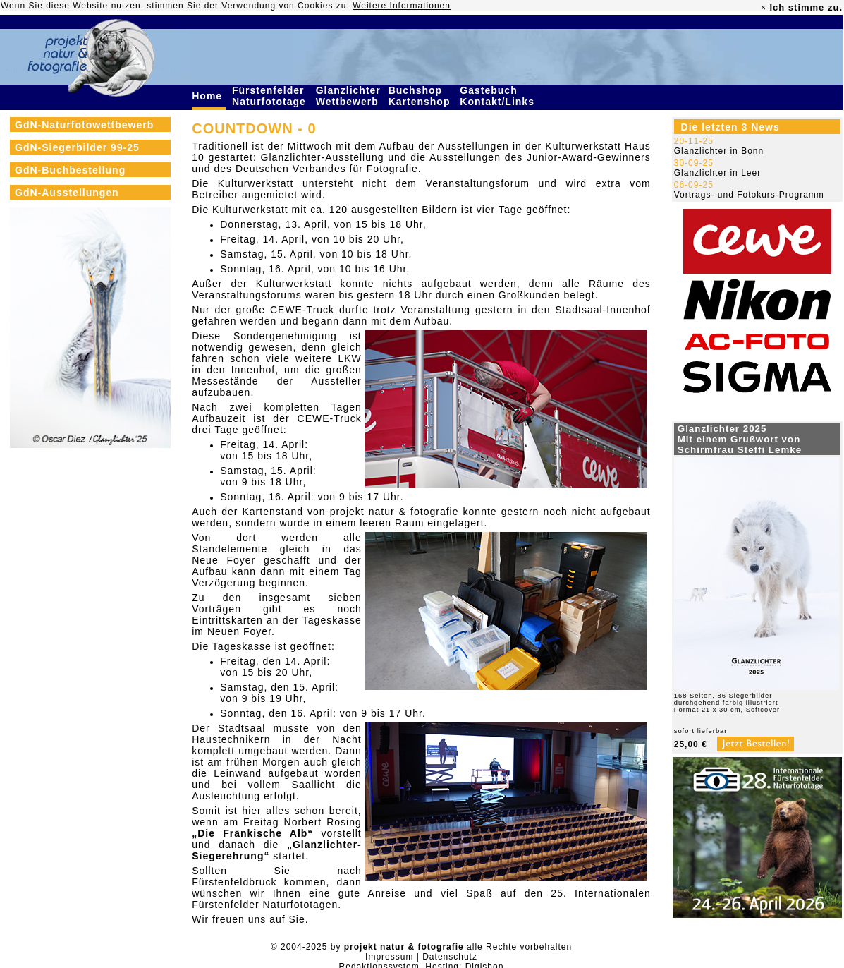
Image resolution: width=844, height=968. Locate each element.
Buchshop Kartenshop (421, 96)
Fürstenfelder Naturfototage (271, 96)
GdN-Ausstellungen (67, 192)
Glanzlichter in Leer (717, 173)
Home (209, 96)
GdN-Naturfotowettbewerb (84, 125)
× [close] (763, 8)
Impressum (389, 957)
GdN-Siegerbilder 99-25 (77, 147)
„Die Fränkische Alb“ (252, 833)
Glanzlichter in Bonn (719, 151)
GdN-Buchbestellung (70, 170)
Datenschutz (449, 957)
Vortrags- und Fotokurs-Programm (749, 195)
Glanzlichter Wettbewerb (349, 96)
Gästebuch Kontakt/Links (498, 96)
